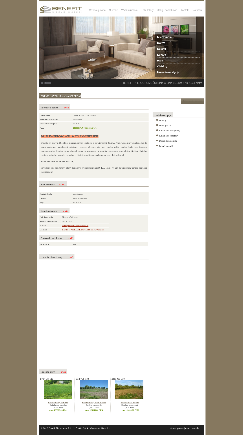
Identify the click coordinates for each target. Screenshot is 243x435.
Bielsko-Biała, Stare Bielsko (94, 402)
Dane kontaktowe (54, 211)
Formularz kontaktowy (57, 257)
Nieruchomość (53, 184)
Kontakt (184, 10)
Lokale (161, 54)
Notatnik (197, 10)
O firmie (113, 10)
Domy (161, 42)
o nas (187, 428)
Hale (160, 60)
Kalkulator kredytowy (169, 130)
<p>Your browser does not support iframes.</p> (89, 312)
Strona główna (97, 10)
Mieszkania (164, 37)
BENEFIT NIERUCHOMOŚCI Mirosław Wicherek (83, 230)
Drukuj (162, 120)
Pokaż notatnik (166, 146)
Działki (161, 48)
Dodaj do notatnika (168, 140)
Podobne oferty (53, 371)
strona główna (177, 428)
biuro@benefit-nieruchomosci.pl (75, 225)
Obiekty (162, 66)
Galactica (105, 428)
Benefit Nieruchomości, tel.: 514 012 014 (68, 428)
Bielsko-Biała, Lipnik (130, 402)
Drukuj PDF (165, 125)
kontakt (195, 428)
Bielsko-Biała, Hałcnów (58, 402)
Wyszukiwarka (129, 10)
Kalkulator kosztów (168, 135)
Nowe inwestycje (168, 72)
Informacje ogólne (55, 107)
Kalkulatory (147, 10)
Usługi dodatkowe (167, 10)
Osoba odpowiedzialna (57, 238)
